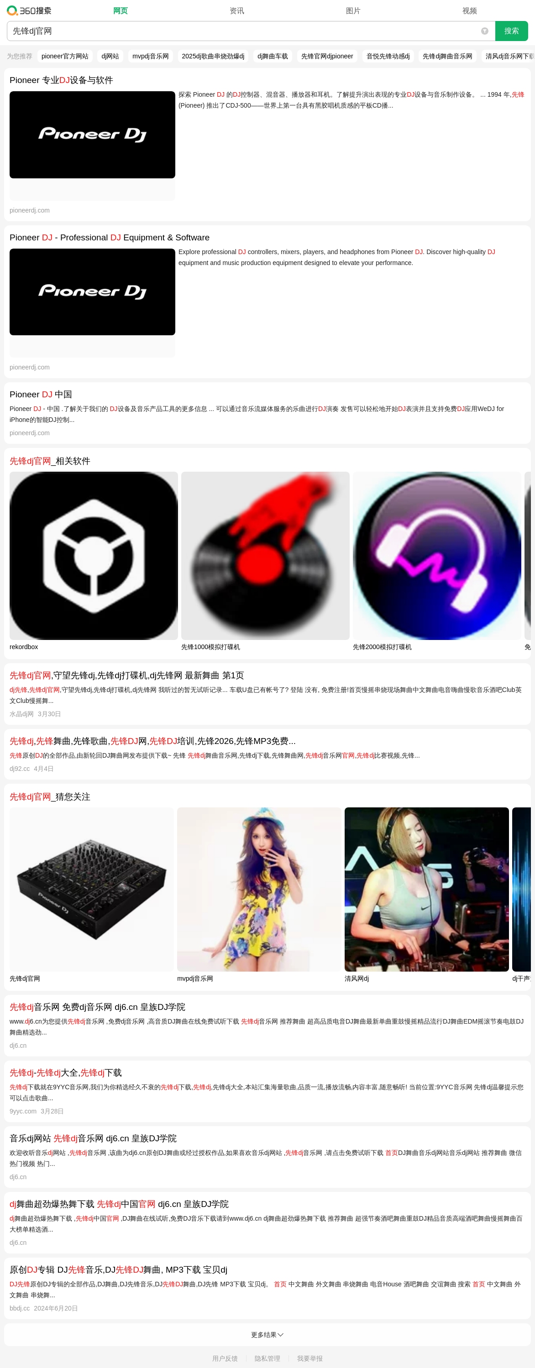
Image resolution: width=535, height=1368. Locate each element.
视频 (469, 11)
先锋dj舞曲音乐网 (447, 56)
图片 (353, 11)
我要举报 (310, 1358)
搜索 (511, 31)
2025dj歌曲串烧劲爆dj (213, 56)
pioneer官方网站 (65, 56)
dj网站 (110, 56)
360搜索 (31, 10)
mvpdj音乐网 (150, 56)
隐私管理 (267, 1358)
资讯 (237, 11)
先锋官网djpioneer (327, 56)
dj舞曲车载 (272, 56)
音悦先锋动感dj (388, 56)
